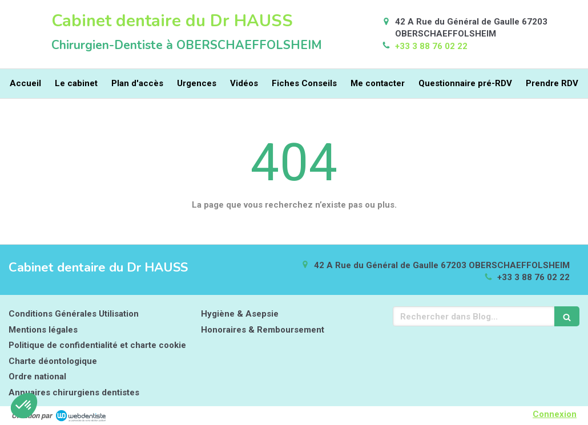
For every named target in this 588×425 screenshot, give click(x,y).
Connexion (555, 414)
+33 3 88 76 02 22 (431, 46)
